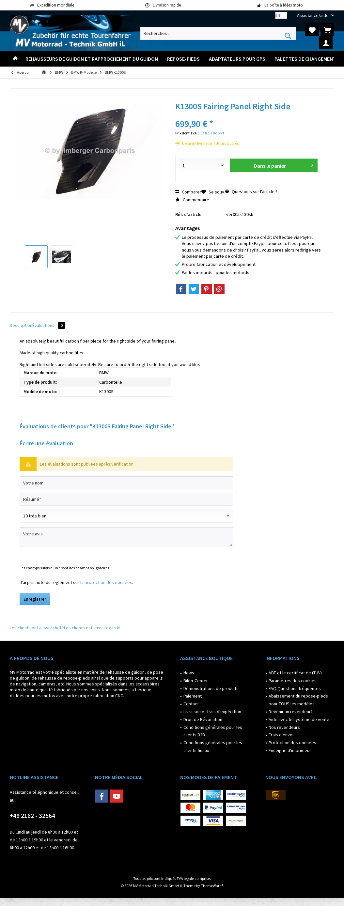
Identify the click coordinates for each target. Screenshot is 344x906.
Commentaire (192, 200)
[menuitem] (313, 15)
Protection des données (292, 742)
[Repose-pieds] (183, 59)
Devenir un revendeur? (291, 711)
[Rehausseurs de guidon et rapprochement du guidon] (92, 59)
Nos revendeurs (284, 727)
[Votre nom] (126, 482)
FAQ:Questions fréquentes (295, 688)
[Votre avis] (126, 536)
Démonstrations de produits (211, 688)
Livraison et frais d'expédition (212, 711)
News (188, 673)
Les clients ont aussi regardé (92, 628)
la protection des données (106, 582)
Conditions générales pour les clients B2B (212, 731)
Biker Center (195, 680)
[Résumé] (126, 499)
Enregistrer (34, 599)
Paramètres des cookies (293, 680)
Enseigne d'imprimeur (290, 750)
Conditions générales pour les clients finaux (212, 746)
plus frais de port (210, 133)
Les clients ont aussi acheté (37, 628)
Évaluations (48, 325)
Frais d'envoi (281, 735)
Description (21, 325)
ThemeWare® (212, 885)
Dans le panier (283, 164)
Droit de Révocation (202, 719)
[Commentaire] (126, 516)
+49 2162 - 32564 (32, 816)
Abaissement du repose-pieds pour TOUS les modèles (298, 700)
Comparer (188, 192)
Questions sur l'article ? (251, 191)
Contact (191, 704)
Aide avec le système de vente (299, 719)
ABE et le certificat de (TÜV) (295, 673)
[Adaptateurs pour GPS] (237, 59)
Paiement (192, 696)
